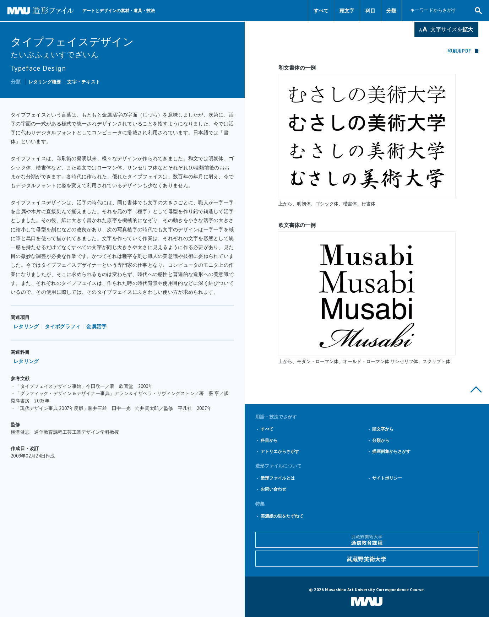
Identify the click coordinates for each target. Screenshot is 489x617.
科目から (269, 440)
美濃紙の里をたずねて (282, 516)
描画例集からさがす (391, 451)
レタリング (26, 326)
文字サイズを (451, 29)
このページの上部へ (476, 389)
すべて (321, 10)
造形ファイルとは (278, 478)
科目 (370, 10)
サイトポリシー (387, 478)
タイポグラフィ (62, 326)
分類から (380, 440)
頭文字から (382, 429)
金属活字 (96, 326)
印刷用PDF (459, 51)
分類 (391, 10)
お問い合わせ (273, 489)
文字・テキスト (83, 82)
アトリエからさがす (280, 451)
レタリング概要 (44, 82)
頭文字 (346, 10)
